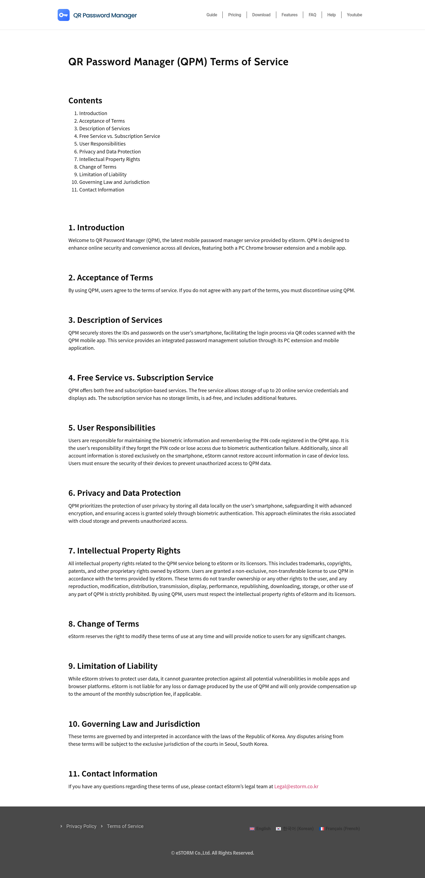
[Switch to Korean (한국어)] (294, 829)
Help (331, 14)
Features (290, 14)
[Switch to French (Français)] (340, 829)
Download (261, 14)
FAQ (312, 14)
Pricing (234, 14)
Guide (211, 14)
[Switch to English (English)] (260, 829)
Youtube (354, 14)
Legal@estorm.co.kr (296, 786)
